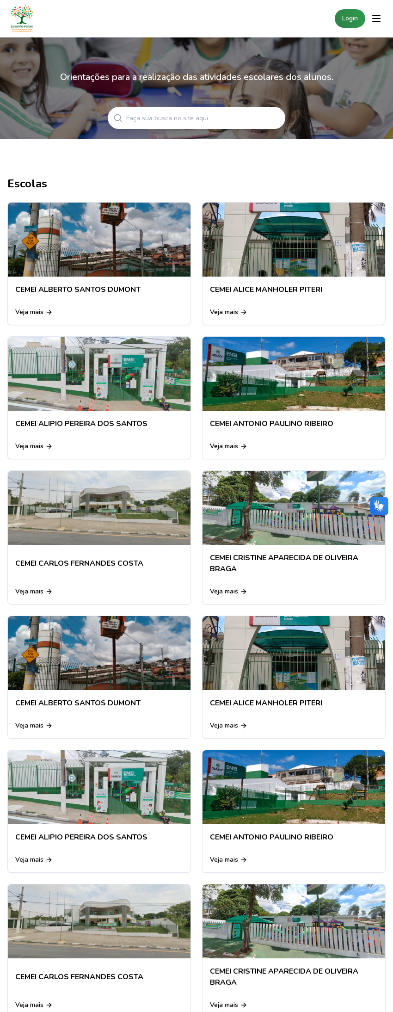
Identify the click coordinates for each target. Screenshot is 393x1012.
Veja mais (34, 312)
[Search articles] (196, 118)
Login (350, 18)
